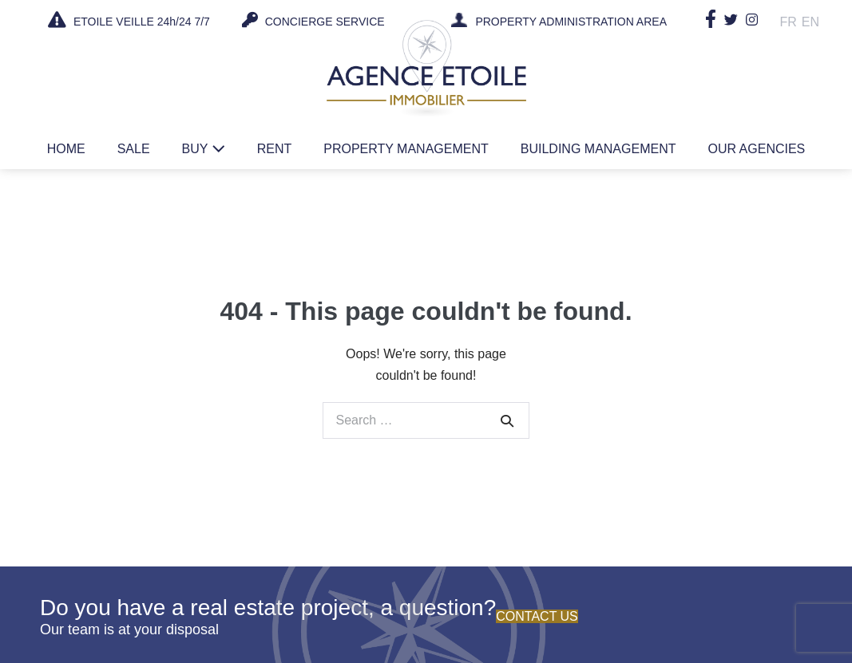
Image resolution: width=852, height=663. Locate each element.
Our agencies (756, 149)
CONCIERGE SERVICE (313, 20)
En (810, 22)
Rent (274, 149)
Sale (133, 149)
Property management (406, 149)
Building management (598, 149)
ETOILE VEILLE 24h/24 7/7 (129, 20)
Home (66, 149)
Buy (203, 149)
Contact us (537, 616)
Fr (788, 22)
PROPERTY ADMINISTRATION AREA (571, 22)
